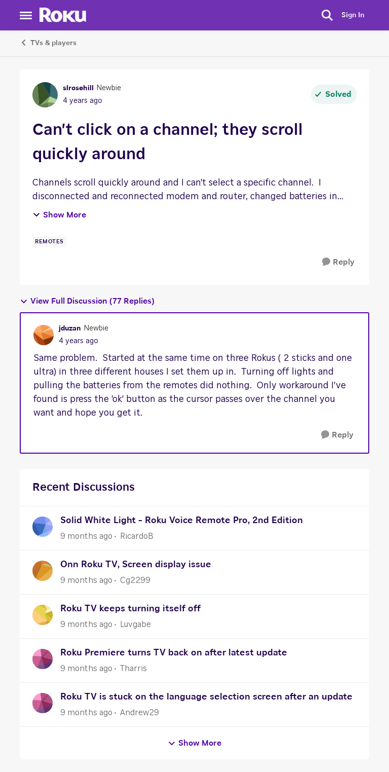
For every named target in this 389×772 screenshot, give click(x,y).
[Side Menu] (26, 15)
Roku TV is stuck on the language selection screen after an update (206, 697)
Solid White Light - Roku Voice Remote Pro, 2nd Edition (181, 520)
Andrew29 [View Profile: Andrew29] (139, 713)
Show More (59, 215)
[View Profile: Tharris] (42, 659)
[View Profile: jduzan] (43, 335)
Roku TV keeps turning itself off (130, 608)
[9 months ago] (86, 536)
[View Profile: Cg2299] (42, 571)
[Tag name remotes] (49, 241)
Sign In (352, 15)
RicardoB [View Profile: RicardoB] (136, 536)
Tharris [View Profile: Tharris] (133, 669)
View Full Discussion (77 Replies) (87, 301)
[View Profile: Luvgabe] (42, 615)
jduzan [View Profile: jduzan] (70, 328)
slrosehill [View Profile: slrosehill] (78, 88)
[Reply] (338, 262)
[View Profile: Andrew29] (42, 703)
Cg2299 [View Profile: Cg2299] (135, 580)
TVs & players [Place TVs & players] (48, 43)
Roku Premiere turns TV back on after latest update (173, 652)
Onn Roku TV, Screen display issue (135, 564)
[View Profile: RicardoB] (42, 527)
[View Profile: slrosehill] (45, 94)
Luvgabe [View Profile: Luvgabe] (135, 624)
